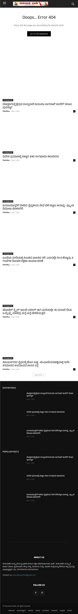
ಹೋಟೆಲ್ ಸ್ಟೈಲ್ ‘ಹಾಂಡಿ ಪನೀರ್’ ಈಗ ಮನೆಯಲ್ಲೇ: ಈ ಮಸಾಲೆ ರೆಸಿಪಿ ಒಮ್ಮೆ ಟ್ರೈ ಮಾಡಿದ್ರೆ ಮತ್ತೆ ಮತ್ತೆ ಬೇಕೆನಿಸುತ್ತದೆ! (37, 312)
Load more (39, 375)
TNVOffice (6, 111)
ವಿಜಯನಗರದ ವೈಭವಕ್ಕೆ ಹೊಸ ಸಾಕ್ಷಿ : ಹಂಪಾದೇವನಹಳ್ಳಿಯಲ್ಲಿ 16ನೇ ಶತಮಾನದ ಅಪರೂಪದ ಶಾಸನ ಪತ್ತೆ (36, 364)
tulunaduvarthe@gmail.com (24, 575)
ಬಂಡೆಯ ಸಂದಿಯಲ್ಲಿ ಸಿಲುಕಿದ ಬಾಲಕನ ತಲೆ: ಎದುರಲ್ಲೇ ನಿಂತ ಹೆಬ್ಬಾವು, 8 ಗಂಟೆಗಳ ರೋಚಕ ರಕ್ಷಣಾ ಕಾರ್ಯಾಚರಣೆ (38, 260)
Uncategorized (7, 100)
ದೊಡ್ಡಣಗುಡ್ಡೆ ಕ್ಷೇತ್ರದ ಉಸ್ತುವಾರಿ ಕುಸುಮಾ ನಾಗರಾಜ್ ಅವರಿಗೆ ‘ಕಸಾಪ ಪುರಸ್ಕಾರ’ (37, 106)
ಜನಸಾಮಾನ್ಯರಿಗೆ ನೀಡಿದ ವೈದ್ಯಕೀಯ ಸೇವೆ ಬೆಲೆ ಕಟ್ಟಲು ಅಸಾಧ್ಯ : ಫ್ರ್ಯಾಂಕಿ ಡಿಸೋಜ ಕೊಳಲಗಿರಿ (38, 207)
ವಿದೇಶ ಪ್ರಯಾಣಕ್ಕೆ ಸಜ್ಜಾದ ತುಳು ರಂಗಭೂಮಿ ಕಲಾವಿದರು (31, 157)
